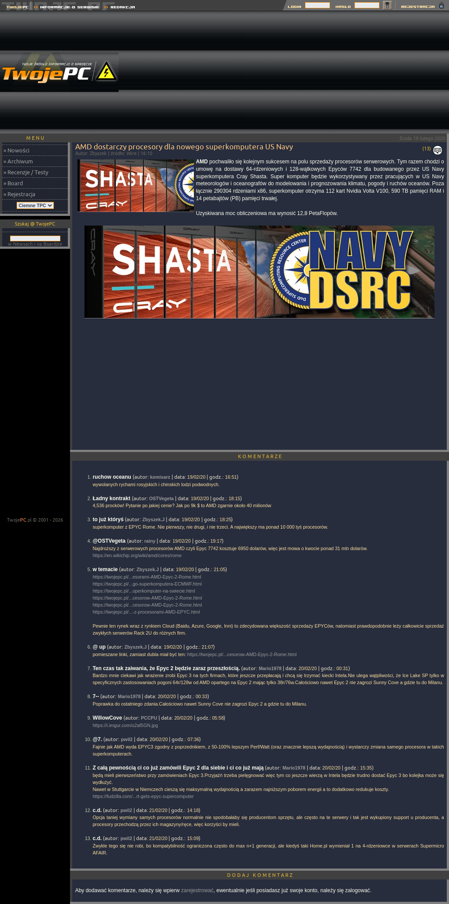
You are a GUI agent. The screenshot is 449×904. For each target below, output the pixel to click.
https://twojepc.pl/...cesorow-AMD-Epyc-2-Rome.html (147, 597)
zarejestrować (197, 890)
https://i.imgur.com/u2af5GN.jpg (125, 725)
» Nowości (16, 150)
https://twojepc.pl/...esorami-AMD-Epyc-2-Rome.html (147, 576)
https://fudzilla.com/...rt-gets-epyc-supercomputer (143, 796)
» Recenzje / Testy (26, 172)
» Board (13, 183)
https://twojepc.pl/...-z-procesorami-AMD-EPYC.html (146, 611)
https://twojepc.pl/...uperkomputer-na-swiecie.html (144, 590)
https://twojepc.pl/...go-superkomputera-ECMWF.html (147, 583)
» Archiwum (18, 161)
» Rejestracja (19, 194)
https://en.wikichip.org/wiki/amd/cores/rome (137, 555)
